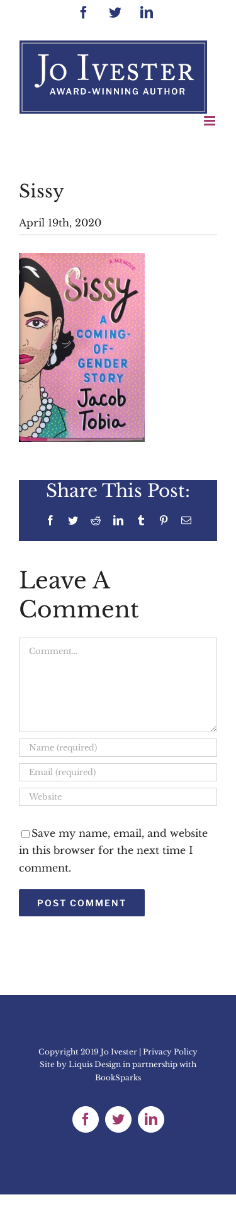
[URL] (118, 797)
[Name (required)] (118, 748)
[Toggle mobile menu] (210, 120)
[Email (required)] (118, 772)
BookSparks (118, 1077)
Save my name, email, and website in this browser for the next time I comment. (113, 850)
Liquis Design (95, 1064)
